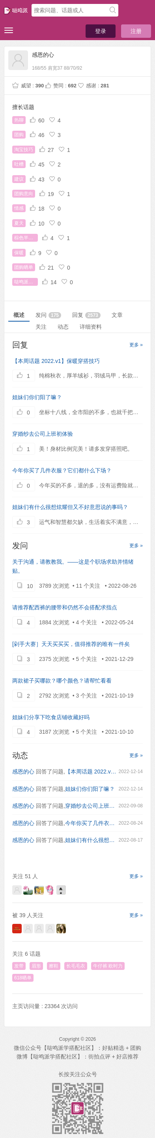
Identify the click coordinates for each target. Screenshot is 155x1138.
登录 (100, 31)
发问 (48, 315)
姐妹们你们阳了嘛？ (37, 397)
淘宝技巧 (23, 149)
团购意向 (23, 193)
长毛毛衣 (75, 966)
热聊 (19, 120)
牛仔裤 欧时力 (108, 966)
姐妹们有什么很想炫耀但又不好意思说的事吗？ (70, 507)
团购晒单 (23, 267)
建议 (19, 179)
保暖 (19, 252)
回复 (86, 315)
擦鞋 (53, 966)
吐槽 (19, 164)
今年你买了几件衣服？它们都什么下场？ (62, 470)
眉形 (36, 966)
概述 (18, 315)
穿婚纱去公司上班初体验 (42, 434)
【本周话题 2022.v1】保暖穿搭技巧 (56, 361)
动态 (63, 327)
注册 (136, 31)
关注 (41, 327)
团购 (19, 134)
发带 (19, 966)
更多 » (136, 345)
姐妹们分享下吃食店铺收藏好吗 (51, 717)
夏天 (19, 223)
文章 (117, 315)
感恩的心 (23, 771)
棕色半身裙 (26, 238)
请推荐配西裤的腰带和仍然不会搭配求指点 (64, 607)
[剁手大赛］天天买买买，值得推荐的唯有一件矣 (71, 644)
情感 (19, 208)
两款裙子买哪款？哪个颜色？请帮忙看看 (62, 680)
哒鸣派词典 (26, 282)
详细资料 (91, 327)
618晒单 (23, 978)
